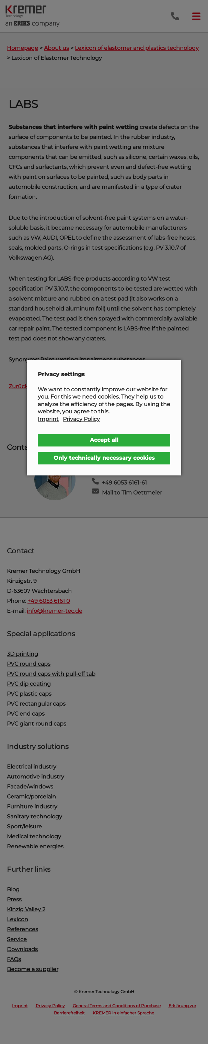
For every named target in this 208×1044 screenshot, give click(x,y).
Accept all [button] (104, 440)
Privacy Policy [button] (81, 419)
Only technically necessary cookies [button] (104, 458)
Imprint (48, 419)
